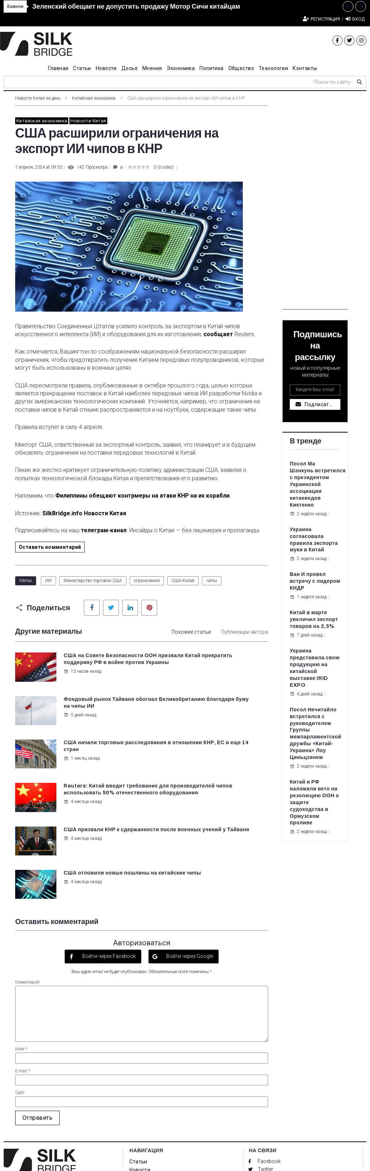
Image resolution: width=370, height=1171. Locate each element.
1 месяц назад (80, 735)
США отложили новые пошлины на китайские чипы (225, 769)
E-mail (22, 959)
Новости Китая (88, 120)
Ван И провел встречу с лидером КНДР (315, 581)
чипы (211, 580)
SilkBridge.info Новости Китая (84, 513)
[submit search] (359, 81)
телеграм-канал (103, 530)
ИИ (48, 580)
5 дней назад (210, 685)
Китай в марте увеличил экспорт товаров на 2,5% (314, 619)
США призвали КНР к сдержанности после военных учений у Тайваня (98, 769)
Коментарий (27, 870)
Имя (21, 938)
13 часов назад (81, 691)
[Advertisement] (315, 201)
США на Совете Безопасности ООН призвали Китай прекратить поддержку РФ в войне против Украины (98, 669)
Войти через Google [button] (189, 845)
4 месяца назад (213, 748)
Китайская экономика (94, 98)
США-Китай (183, 580)
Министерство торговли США (93, 580)
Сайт (20, 981)
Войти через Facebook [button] (108, 845)
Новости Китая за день (37, 98)
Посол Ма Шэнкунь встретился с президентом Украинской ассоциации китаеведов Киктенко (317, 484)
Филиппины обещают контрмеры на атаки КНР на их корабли (142, 495)
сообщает (218, 334)
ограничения (147, 580)
